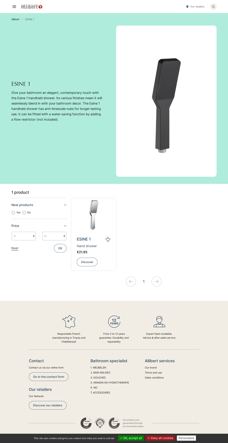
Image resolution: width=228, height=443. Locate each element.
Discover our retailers (47, 405)
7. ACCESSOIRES (100, 392)
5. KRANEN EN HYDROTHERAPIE (109, 382)
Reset (14, 247)
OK (60, 248)
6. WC (94, 387)
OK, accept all (131, 438)
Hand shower (87, 246)
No (29, 212)
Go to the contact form (48, 376)
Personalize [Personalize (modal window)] (186, 438)
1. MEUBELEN (98, 367)
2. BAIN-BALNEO (100, 372)
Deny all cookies (160, 438)
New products (39, 205)
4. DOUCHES (98, 377)
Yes (18, 212)
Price (39, 226)
